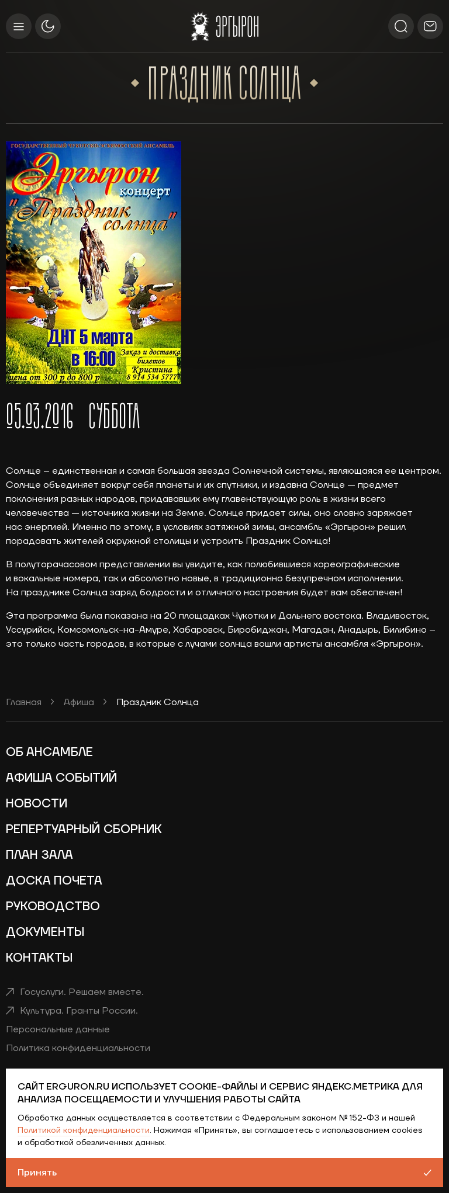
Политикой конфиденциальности (84, 1130)
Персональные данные (58, 1029)
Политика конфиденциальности (78, 1048)
